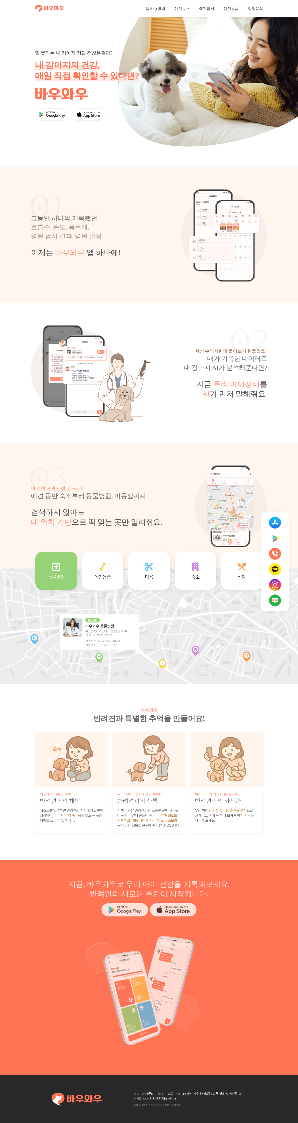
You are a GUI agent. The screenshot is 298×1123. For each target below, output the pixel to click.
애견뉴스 (182, 8)
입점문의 (255, 8)
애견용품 (231, 8)
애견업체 (206, 8)
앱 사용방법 (155, 8)
